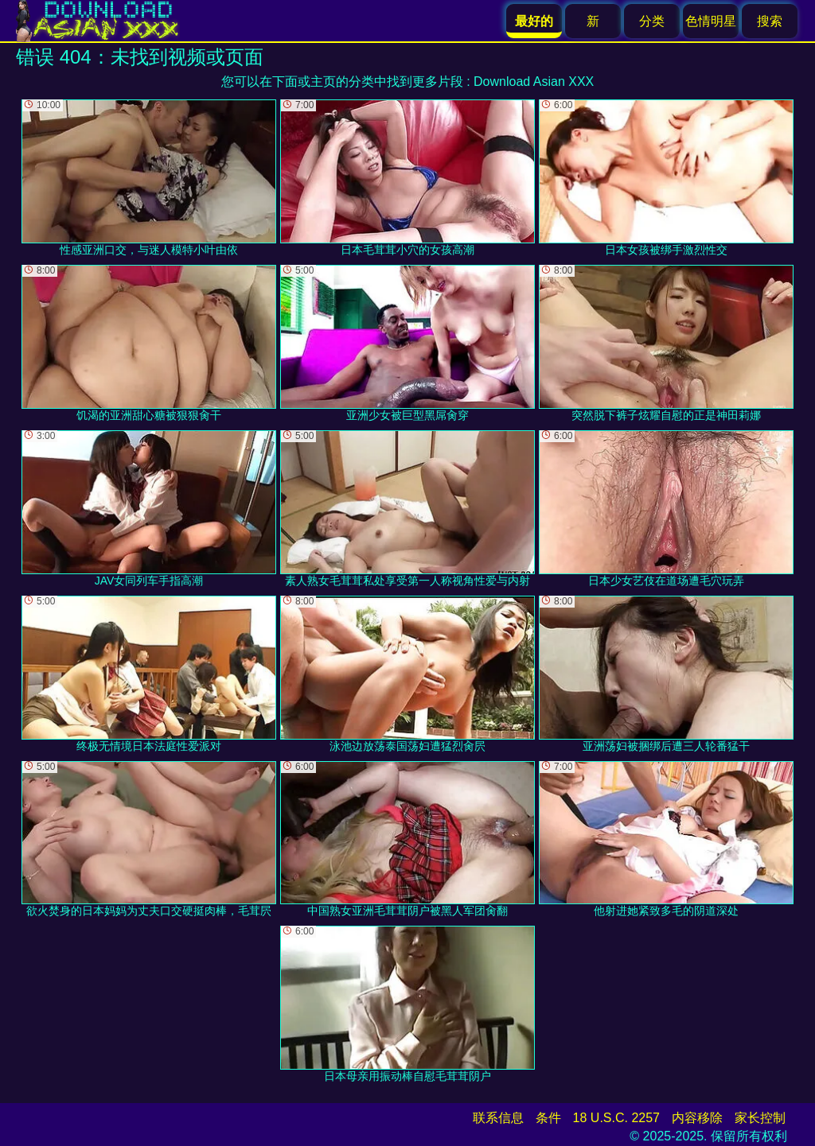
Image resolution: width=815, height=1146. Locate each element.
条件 (548, 1118)
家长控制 (760, 1118)
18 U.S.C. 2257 (616, 1118)
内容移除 (697, 1118)
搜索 (769, 21)
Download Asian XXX (534, 81)
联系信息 (498, 1118)
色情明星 (710, 21)
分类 (652, 21)
